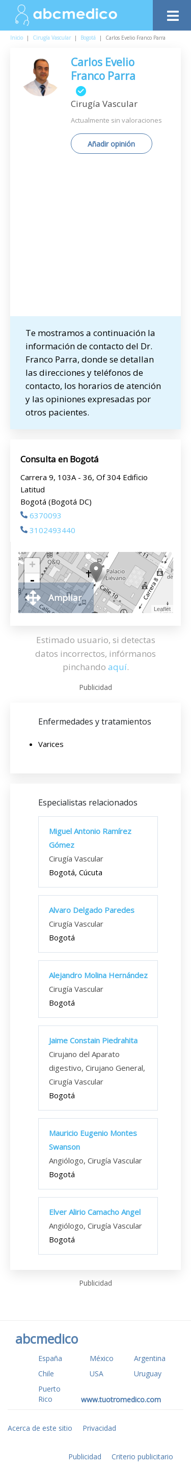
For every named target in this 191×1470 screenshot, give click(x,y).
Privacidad (99, 1428)
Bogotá (88, 37)
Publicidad (84, 1456)
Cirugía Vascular (52, 37)
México (102, 1358)
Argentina (150, 1358)
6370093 (41, 515)
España (50, 1358)
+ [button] (32, 565)
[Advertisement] (95, 239)
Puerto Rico (49, 1394)
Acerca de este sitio (40, 1428)
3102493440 (47, 530)
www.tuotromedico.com (121, 1399)
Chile (46, 1373)
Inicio (16, 37)
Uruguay (147, 1373)
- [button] (32, 581)
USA (96, 1373)
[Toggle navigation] (172, 13)
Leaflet (162, 609)
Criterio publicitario (142, 1456)
